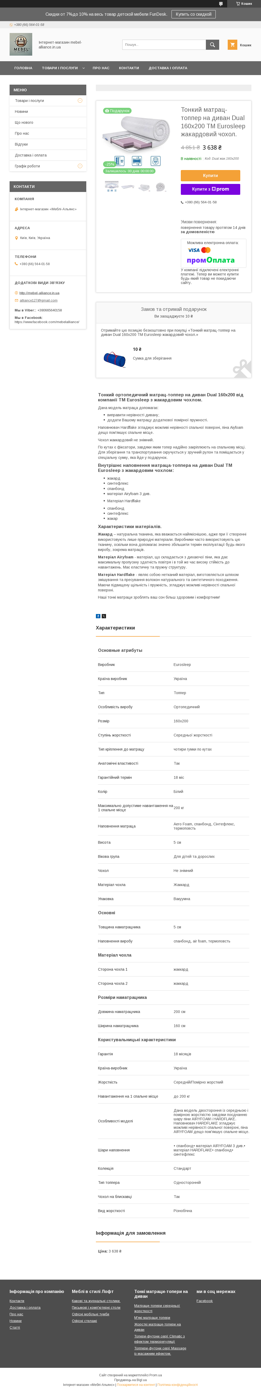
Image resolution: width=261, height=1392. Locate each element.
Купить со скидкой (193, 14)
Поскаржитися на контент (136, 1385)
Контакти (129, 68)
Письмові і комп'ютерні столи (96, 1307)
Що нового (24, 122)
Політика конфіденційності (177, 1385)
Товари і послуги (60, 68)
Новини (21, 111)
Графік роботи (27, 166)
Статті (15, 1327)
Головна (23, 68)
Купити (210, 175)
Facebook (205, 1301)
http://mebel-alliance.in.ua (39, 293)
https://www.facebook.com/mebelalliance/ (47, 322)
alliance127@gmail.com (39, 300)
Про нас (101, 68)
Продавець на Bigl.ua (130, 1380)
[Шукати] (212, 45)
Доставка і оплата (168, 68)
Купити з (210, 189)
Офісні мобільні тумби (90, 1314)
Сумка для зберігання (152, 358)
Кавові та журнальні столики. (96, 1301)
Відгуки (21, 144)
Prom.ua (155, 1375)
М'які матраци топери (152, 1318)
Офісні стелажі (84, 1321)
